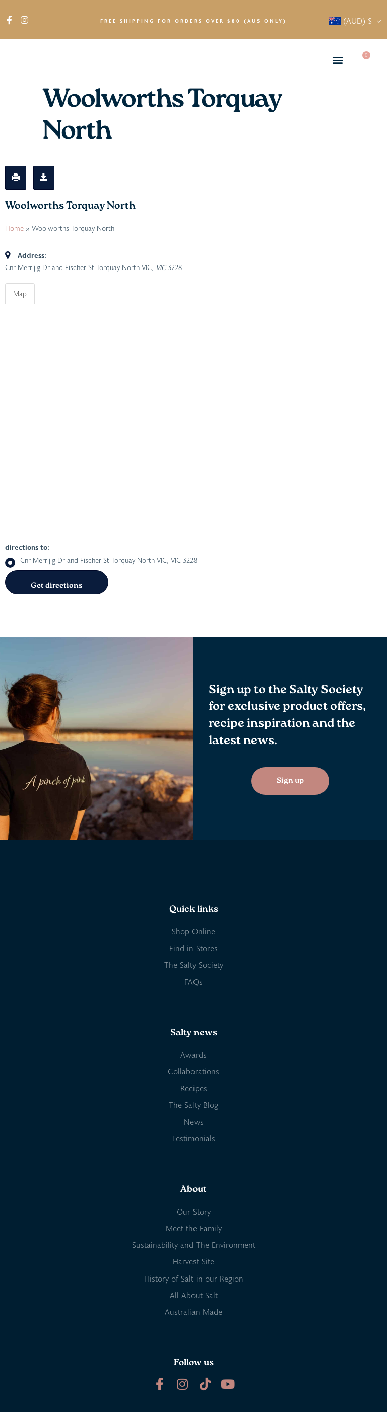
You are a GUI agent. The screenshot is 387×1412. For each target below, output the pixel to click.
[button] (338, 60)
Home (14, 228)
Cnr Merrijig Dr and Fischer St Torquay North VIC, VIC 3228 (101, 560)
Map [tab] (20, 293)
